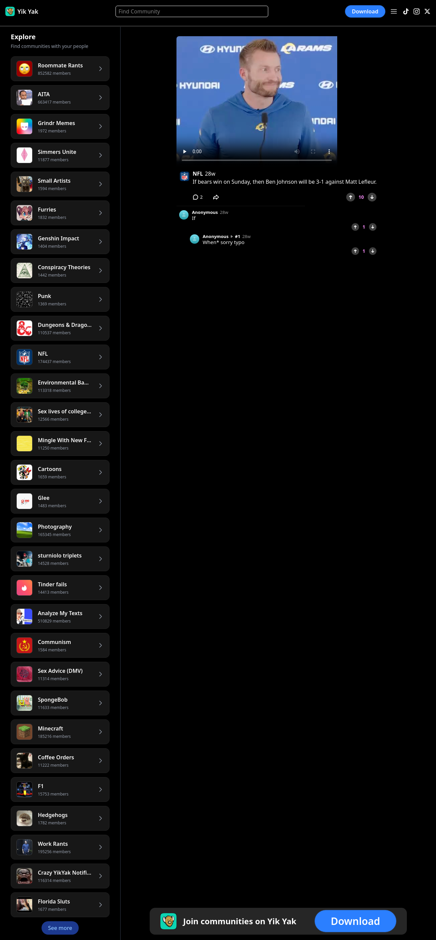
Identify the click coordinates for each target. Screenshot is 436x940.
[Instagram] (416, 11)
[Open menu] (393, 11)
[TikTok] (406, 11)
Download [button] (365, 11)
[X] (427, 11)
